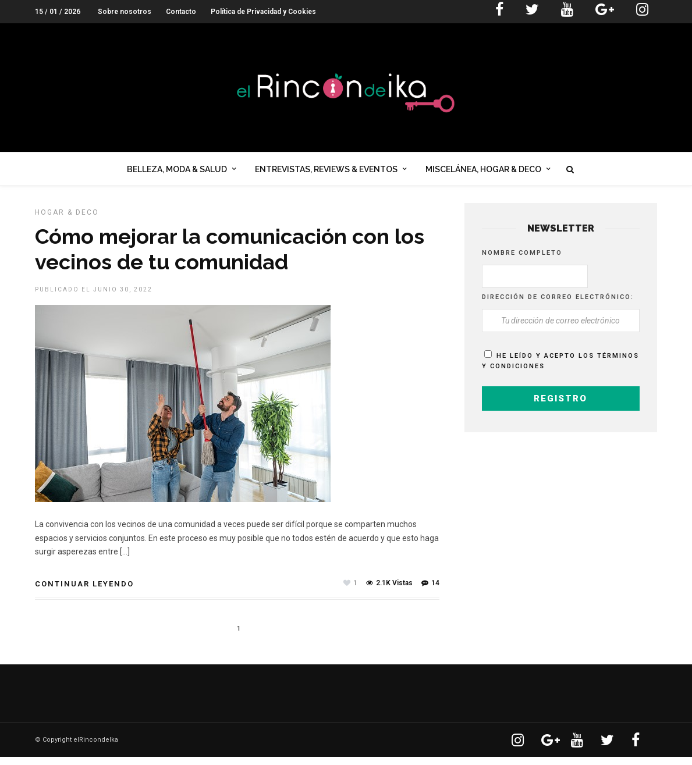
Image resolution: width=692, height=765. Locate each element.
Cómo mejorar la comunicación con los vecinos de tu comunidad (229, 257)
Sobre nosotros (124, 12)
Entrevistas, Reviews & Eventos (326, 171)
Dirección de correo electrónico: (558, 305)
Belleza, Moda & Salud (177, 171)
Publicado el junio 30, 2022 (93, 297)
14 (430, 591)
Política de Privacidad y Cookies (263, 12)
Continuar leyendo (84, 592)
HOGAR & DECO (67, 220)
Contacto (181, 12)
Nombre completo (522, 261)
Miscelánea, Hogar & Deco (483, 171)
